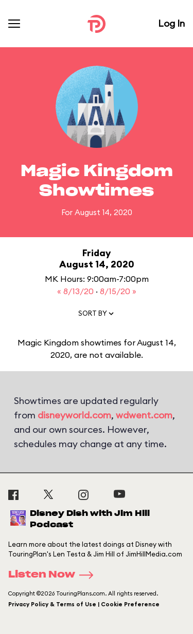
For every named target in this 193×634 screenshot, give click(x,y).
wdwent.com (144, 415)
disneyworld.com (74, 415)
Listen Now (54, 575)
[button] (96, 316)
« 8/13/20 (76, 291)
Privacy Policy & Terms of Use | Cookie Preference (84, 604)
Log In (171, 23)
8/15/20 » (118, 291)
